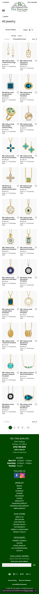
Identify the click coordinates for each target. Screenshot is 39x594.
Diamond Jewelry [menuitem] (19, 503)
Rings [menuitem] (19, 488)
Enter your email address (19, 561)
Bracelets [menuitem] (19, 501)
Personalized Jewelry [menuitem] (19, 506)
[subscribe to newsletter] (34, 565)
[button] (5, 2)
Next (33, 39)
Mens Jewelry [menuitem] (19, 508)
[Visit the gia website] (15, 574)
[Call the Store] (19, 447)
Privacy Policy (19, 532)
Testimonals (19, 527)
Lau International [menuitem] (19, 548)
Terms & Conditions (19, 529)
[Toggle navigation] (3, 10)
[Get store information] (19, 452)
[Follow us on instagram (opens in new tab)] (22, 475)
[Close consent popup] (35, 590)
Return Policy (19, 524)
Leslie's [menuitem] (19, 551)
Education (19, 519)
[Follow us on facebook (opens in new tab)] (16, 475)
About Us (19, 517)
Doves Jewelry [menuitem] (19, 546)
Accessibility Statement (19, 584)
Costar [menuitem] (20, 543)
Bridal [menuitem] (19, 486)
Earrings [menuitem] (20, 491)
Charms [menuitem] (19, 493)
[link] (32, 2)
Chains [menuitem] (20, 498)
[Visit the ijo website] (28, 574)
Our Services (19, 522)
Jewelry (6, 16)
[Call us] (19, 450)
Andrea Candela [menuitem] (19, 541)
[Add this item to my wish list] (17, 60)
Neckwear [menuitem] (19, 496)
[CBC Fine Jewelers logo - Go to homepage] (19, 7)
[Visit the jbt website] (22, 574)
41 (28, 428)
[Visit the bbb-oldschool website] (9, 574)
